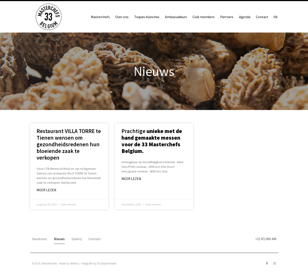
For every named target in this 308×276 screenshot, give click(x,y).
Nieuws (59, 239)
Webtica (74, 263)
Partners (226, 17)
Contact (262, 17)
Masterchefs (100, 17)
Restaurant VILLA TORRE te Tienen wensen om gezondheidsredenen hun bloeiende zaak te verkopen (69, 144)
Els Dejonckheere (106, 263)
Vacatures (39, 239)
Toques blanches (146, 17)
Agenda (244, 17)
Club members (203, 17)
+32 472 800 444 (265, 239)
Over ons (122, 17)
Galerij (77, 239)
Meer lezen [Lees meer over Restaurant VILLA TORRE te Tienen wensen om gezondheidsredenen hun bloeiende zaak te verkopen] (46, 190)
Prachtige (152, 140)
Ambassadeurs (176, 17)
